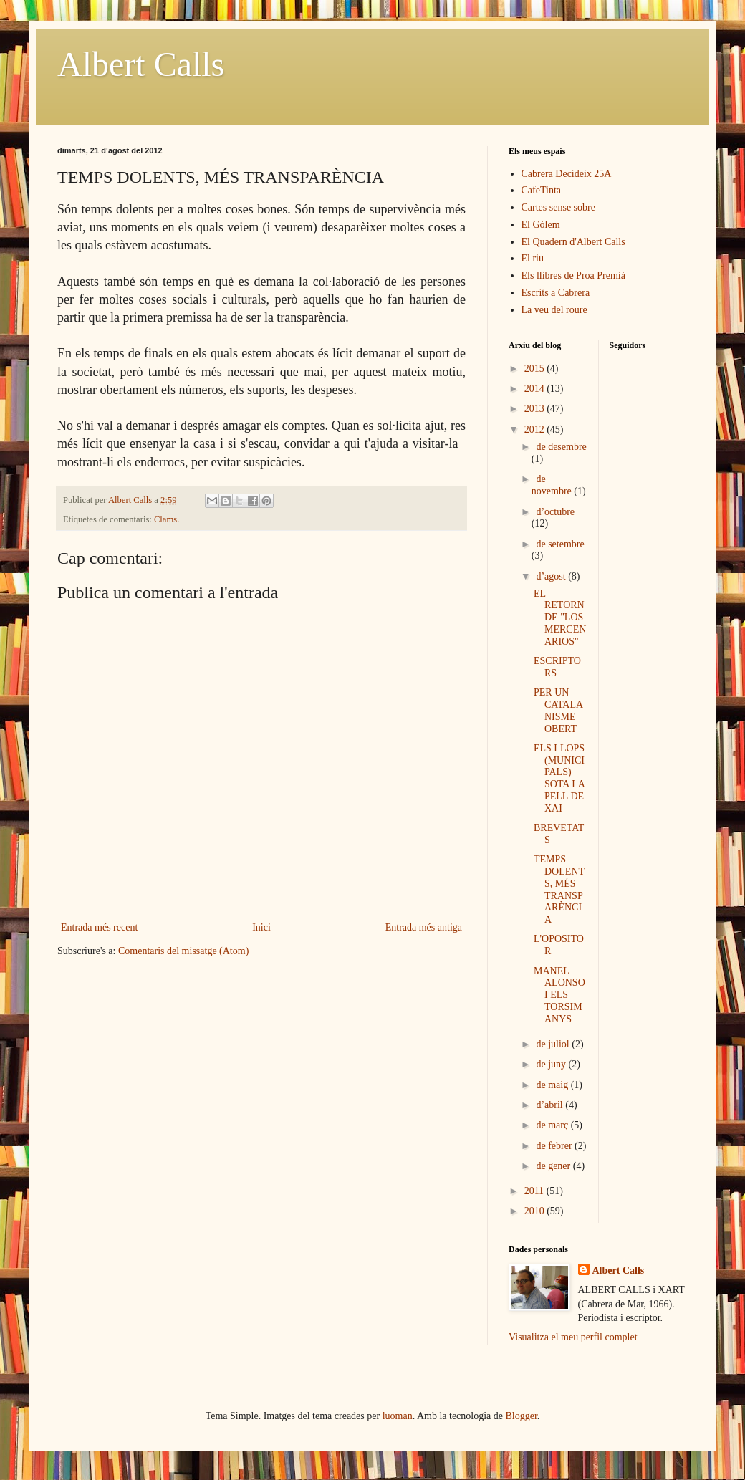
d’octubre (555, 511)
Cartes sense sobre (558, 207)
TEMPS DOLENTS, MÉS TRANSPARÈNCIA (559, 889)
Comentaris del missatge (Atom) (183, 951)
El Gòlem (541, 224)
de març (553, 1125)
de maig (553, 1085)
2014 (535, 388)
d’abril (550, 1105)
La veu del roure (554, 309)
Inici (261, 927)
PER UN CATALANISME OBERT (558, 710)
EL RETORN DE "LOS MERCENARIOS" (560, 617)
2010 (535, 1211)
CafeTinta (541, 190)
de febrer (555, 1145)
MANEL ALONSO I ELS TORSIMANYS (559, 995)
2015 (535, 368)
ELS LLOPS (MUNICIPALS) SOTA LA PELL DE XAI (559, 778)
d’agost (552, 576)
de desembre (561, 446)
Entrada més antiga (423, 927)
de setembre (560, 544)
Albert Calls (140, 64)
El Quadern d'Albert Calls (573, 241)
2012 (535, 429)
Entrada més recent (99, 927)
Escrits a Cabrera (556, 292)
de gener (554, 1166)
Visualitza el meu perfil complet (573, 1337)
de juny (552, 1064)
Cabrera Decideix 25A (567, 173)
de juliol (554, 1044)
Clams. (166, 519)
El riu (533, 258)
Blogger (521, 1416)
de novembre (553, 485)
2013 (535, 408)
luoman (398, 1416)
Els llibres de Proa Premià (573, 275)
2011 (535, 1191)
